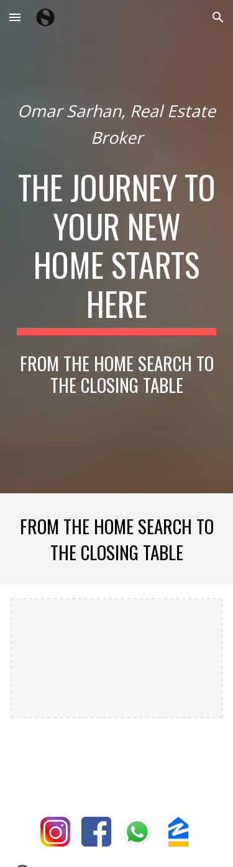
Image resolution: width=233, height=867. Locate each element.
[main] (117, 124)
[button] (15, 17)
